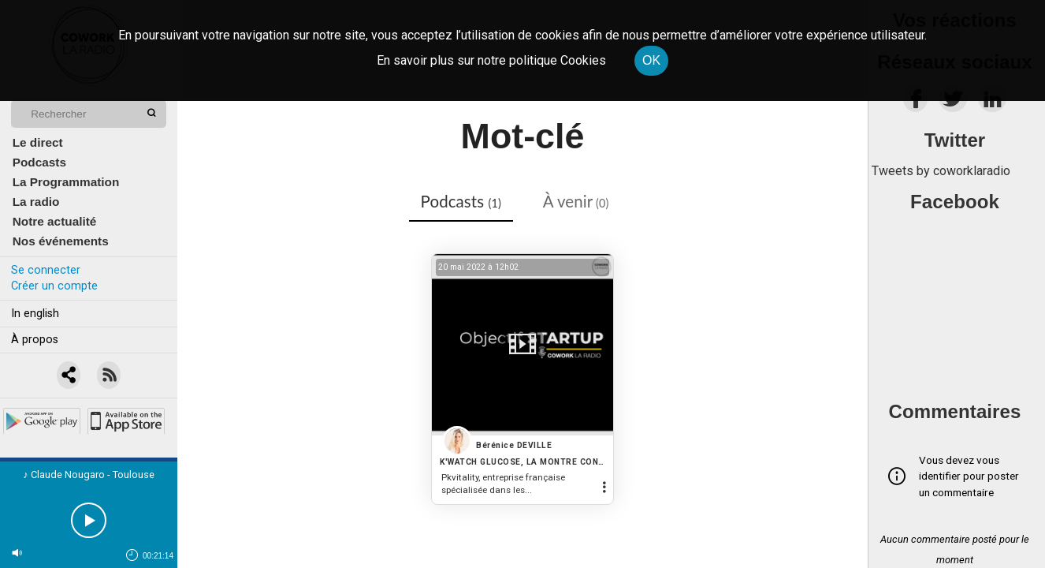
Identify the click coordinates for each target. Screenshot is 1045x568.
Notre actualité (55, 221)
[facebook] (915, 102)
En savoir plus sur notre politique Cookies (491, 60)
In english (35, 313)
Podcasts (39, 162)
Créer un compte (54, 286)
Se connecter (45, 270)
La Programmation (66, 182)
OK (651, 60)
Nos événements (61, 241)
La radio (36, 201)
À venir (576, 201)
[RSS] (109, 375)
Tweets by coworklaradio (941, 170)
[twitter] (953, 102)
